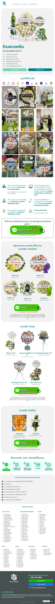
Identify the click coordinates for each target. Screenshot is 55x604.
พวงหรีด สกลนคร (25, 519)
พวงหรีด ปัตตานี (6, 564)
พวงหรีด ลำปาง (42, 518)
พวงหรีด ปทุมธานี (20, 550)
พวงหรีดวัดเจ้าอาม (7, 534)
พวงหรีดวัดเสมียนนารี (7, 532)
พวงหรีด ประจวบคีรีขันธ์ (48, 553)
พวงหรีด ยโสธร (24, 524)
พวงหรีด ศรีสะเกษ (25, 525)
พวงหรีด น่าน (42, 521)
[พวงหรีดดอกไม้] (11, 280)
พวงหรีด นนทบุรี (20, 549)
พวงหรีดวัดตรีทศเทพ (7, 517)
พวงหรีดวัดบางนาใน (7, 525)
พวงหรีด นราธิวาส (7, 565)
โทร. (35, 577)
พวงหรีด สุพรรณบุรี (47, 554)
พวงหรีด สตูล (6, 560)
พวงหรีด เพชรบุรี (47, 551)
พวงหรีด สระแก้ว (33, 557)
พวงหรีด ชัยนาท (20, 562)
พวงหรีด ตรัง (6, 558)
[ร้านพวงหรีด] (15, 252)
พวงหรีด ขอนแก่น (25, 517)
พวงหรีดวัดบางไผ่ (7, 521)
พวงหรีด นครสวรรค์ (20, 564)
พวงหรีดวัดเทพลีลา (7, 536)
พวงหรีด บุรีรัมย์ (24, 528)
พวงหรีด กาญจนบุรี (47, 549)
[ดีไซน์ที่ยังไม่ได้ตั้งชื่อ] (27, 304)
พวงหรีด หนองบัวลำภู (25, 515)
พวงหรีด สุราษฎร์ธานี (7, 551)
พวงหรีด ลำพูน (42, 517)
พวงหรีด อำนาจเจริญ (25, 530)
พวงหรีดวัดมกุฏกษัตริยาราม (8, 519)
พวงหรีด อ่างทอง (20, 557)
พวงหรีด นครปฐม (20, 565)
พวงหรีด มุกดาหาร (25, 521)
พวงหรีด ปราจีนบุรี (34, 555)
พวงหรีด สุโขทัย (42, 525)
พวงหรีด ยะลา (6, 562)
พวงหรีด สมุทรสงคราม (21, 553)
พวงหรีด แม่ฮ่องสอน (43, 519)
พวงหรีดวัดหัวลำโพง (7, 529)
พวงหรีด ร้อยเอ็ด (24, 522)
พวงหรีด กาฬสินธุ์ (25, 518)
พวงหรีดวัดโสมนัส (7, 530)
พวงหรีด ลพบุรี (19, 558)
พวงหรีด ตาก (42, 526)
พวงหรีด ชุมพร (6, 549)
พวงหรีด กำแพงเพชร (43, 528)
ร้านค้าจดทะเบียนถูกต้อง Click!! (41, 213)
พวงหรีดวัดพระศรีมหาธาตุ (8, 518)
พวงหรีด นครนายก (34, 558)
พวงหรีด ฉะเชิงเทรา (34, 554)
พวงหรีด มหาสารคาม (25, 536)
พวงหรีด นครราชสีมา (25, 526)
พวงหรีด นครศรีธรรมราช (8, 553)
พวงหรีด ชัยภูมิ (24, 529)
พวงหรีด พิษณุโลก (43, 530)
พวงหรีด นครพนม (25, 533)
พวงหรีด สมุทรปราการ (21, 551)
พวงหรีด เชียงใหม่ (42, 514)
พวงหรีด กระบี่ (6, 554)
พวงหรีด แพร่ (42, 524)
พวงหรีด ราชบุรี (46, 550)
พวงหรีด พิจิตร (42, 533)
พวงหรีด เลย (24, 532)
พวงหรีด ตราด (33, 553)
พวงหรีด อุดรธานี (24, 514)
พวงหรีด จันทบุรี (33, 551)
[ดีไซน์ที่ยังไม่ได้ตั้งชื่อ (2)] (27, 226)
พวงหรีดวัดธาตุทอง (7, 514)
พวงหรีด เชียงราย (42, 515)
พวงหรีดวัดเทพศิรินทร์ (7, 515)
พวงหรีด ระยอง (33, 550)
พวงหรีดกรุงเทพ (6, 541)
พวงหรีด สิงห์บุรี (20, 561)
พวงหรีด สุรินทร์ (24, 537)
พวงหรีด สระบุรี (19, 560)
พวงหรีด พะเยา (42, 522)
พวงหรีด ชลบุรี (33, 549)
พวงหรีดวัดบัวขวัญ (7, 522)
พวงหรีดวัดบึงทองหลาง (8, 537)
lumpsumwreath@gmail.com (39, 587)
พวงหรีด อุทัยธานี (20, 566)
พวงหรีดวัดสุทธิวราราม (7, 540)
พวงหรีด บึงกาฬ (24, 534)
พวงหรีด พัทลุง (6, 561)
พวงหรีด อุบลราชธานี (25, 540)
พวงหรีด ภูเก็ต (6, 557)
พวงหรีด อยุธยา (19, 555)
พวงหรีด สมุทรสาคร (20, 554)
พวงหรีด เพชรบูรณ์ (43, 532)
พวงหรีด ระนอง (6, 550)
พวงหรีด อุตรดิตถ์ (42, 529)
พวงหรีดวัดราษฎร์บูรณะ (8, 533)
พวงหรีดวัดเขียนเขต (7, 524)
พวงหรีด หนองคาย (25, 538)
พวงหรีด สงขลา (6, 566)
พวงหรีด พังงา (6, 555)
